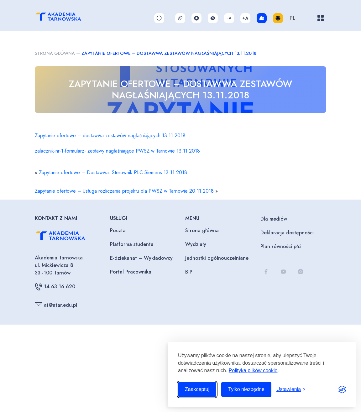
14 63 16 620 (55, 286)
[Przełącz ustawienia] (291, 389)
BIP (188, 271)
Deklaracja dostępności (287, 232)
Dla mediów (273, 218)
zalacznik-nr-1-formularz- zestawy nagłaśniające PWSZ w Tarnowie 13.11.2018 (117, 150)
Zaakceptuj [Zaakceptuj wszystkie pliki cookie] (197, 389)
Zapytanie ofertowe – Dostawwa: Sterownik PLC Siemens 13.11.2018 (113, 172)
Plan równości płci (280, 246)
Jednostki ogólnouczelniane (217, 258)
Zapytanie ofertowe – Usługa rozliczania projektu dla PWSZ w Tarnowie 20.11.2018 (124, 191)
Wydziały (195, 244)
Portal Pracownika (130, 271)
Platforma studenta (132, 244)
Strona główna (55, 53)
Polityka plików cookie (253, 370)
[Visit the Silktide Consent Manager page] (342, 389)
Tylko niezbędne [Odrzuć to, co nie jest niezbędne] (246, 389)
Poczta (118, 230)
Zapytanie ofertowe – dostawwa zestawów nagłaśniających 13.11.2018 (110, 135)
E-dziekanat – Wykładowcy (141, 258)
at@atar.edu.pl (56, 305)
